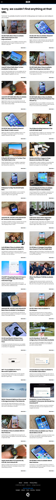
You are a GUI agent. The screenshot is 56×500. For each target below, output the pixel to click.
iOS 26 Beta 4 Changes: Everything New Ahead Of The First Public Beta (41, 248)
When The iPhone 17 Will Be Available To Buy (41, 278)
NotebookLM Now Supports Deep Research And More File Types (40, 159)
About (20, 482)
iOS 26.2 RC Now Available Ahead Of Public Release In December (41, 36)
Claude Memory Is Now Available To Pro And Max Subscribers (41, 370)
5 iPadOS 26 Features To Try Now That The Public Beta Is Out (14, 159)
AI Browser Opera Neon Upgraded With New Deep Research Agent (40, 218)
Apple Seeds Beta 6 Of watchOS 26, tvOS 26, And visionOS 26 (13, 461)
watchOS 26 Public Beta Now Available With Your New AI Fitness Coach (14, 98)
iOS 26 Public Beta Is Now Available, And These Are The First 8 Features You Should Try (42, 98)
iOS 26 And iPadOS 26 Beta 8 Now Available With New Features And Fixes (12, 340)
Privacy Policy (33, 482)
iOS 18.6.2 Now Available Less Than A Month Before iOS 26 (41, 432)
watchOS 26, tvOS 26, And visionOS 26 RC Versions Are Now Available (14, 218)
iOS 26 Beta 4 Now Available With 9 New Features (41, 461)
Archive (26, 482)
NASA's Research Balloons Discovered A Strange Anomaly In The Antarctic (14, 400)
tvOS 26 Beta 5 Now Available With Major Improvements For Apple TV (13, 248)
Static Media (22, 485)
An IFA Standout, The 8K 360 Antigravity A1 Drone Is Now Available (42, 339)
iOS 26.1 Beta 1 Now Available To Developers (40, 309)
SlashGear (38, 490)
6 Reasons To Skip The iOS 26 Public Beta (13, 188)
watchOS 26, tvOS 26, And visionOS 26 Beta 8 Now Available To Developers (14, 309)
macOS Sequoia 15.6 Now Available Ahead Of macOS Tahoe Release (41, 189)
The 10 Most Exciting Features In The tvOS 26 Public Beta (41, 129)
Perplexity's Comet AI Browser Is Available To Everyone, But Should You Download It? (42, 401)
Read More (23, 47)
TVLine (27, 490)
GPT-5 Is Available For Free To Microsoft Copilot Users (11, 370)
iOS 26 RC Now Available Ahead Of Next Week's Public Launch (12, 129)
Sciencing (32, 490)
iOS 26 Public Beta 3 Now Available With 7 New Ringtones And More (41, 68)
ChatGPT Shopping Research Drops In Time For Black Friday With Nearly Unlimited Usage (14, 278)
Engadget (18, 490)
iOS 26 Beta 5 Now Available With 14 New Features (13, 431)
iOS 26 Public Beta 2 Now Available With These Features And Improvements (13, 37)
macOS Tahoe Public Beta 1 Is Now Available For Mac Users (12, 68)
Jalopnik (23, 490)
